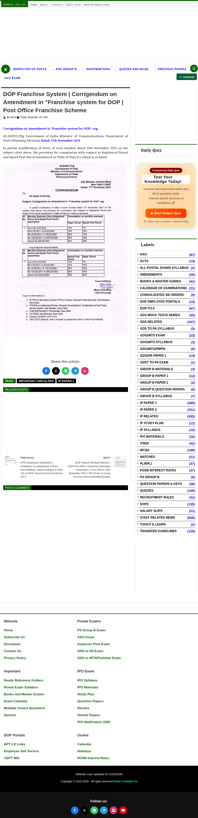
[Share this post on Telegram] (75, 371)
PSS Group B (66, 69)
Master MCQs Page (97, 5)
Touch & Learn (153, 524)
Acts (144, 261)
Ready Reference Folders (23, 680)
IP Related (149, 416)
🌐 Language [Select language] (187, 76)
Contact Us (12, 651)
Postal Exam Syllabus (21, 687)
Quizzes (146, 490)
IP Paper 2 (148, 409)
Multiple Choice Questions (24, 708)
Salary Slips (151, 510)
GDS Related (151, 321)
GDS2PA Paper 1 (153, 355)
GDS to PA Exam (90, 651)
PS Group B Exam (91, 630)
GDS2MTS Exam (152, 335)
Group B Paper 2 (154, 382)
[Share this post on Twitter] (56, 371)
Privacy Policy (15, 658)
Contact (58, 5)
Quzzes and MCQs (133, 69)
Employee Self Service (21, 751)
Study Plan (85, 694)
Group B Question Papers (162, 389)
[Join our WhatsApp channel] (94, 810)
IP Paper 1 (66, 380)
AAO (143, 254)
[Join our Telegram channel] (104, 810)
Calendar (84, 744)
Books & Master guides (160, 281)
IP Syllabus (150, 429)
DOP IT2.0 (147, 308)
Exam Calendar (16, 701)
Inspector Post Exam (93, 644)
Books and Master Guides (24, 694)
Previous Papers (172, 69)
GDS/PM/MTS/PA (98, 69)
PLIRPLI (146, 463)
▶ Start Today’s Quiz (166, 213)
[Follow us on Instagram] (113, 810)
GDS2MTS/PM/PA (152, 348)
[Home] (5, 69)
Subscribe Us (14, 637)
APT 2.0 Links (14, 744)
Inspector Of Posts (30, 69)
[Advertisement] (99, 35)
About (44, 5)
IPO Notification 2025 (93, 722)
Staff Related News (157, 517)
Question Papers (90, 701)
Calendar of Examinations (163, 288)
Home (33, 5)
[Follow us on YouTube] (123, 810)
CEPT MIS (11, 758)
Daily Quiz (74, 5)
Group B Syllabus (156, 396)
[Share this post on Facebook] (46, 371)
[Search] (194, 68)
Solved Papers (88, 715)
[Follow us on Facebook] (75, 810)
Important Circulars (36, 380)
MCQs (144, 450)
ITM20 (144, 443)
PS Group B (149, 477)
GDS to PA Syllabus (157, 328)
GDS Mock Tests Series (160, 315)
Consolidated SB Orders (162, 294)
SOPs (144, 504)
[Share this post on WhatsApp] (65, 371)
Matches (147, 456)
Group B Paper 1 (154, 375)
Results (83, 708)
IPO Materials (152, 436)
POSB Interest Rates (158, 470)
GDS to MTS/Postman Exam (99, 658)
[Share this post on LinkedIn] (85, 371)
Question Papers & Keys (161, 483)
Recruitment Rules (157, 497)
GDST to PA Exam (154, 362)
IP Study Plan (151, 423)
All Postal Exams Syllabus (164, 267)
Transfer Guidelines (158, 531)
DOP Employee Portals (160, 301)
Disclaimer (12, 644)
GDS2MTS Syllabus (156, 342)
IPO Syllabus (87, 680)
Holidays (84, 751)
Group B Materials (156, 369)
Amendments (151, 274)
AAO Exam (12, 77)
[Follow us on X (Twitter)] (84, 810)
